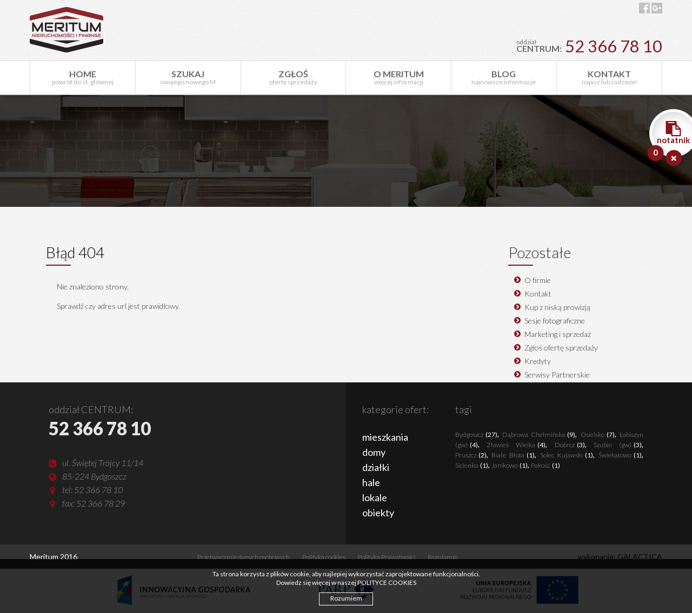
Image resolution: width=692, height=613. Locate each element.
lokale (374, 497)
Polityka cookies (323, 557)
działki (375, 467)
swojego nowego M (188, 77)
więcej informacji (398, 77)
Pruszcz (471, 455)
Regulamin (443, 557)
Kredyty (537, 361)
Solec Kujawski (566, 455)
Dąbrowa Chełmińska (538, 434)
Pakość (545, 465)
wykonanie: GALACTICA (619, 556)
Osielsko (598, 434)
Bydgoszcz (476, 434)
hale (371, 482)
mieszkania (385, 437)
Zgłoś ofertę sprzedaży (561, 347)
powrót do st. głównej (82, 77)
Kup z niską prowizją (557, 307)
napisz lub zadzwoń (609, 77)
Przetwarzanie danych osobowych (243, 557)
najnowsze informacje (503, 77)
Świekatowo (620, 455)
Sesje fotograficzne (554, 320)
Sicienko (471, 465)
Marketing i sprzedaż (557, 334)
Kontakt (537, 293)
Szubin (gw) (618, 445)
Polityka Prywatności (386, 557)
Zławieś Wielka (516, 445)
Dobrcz (570, 445)
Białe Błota (513, 455)
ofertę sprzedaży (293, 77)
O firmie (537, 280)
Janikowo (509, 465)
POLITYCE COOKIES (386, 582)
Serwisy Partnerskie (557, 374)
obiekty (378, 512)
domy (373, 452)
